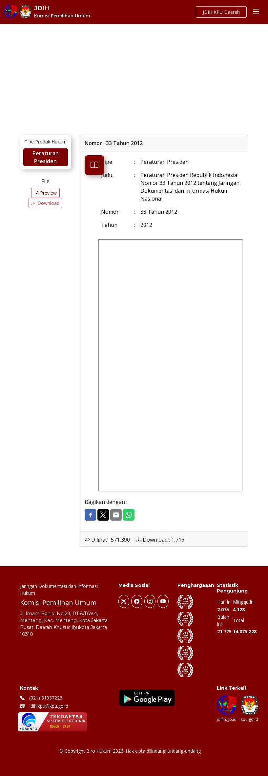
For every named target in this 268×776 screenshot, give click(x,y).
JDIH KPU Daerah (221, 12)
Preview (45, 193)
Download (45, 203)
